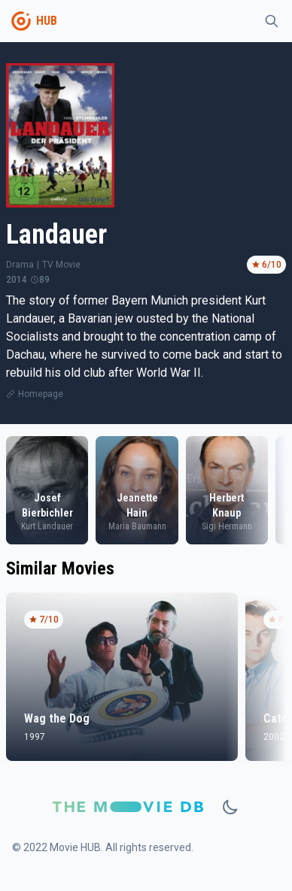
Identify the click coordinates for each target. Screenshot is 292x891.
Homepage (40, 394)
